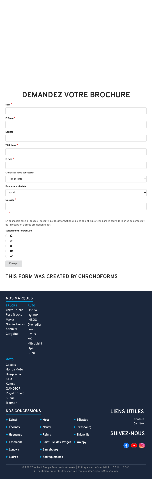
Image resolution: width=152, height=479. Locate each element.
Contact (139, 419)
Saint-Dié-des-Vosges (57, 442)
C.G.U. (116, 467)
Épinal (13, 420)
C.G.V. (126, 467)
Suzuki (32, 353)
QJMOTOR (13, 389)
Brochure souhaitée (15, 186)
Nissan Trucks (15, 324)
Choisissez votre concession (19, 172)
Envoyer (13, 263)
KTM (9, 379)
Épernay (14, 427)
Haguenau (15, 435)
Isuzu (31, 329)
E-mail (8, 159)
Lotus (32, 334)
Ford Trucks (14, 315)
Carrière (138, 423)
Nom (7, 104)
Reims (47, 435)
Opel (31, 348)
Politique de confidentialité (93, 467)
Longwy (14, 450)
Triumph (11, 403)
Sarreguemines (53, 457)
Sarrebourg (50, 450)
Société (9, 132)
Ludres (13, 457)
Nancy (47, 427)
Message (9, 200)
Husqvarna (13, 374)
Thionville (83, 435)
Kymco (10, 384)
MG (30, 339)
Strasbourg (84, 427)
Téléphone (10, 145)
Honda (32, 310)
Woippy (81, 442)
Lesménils (15, 442)
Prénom (9, 118)
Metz (46, 420)
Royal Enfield (15, 393)
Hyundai (33, 315)
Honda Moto (14, 370)
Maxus (10, 320)
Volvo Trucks (14, 310)
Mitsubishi (35, 344)
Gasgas (11, 365)
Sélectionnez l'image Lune (18, 230)
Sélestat (82, 420)
